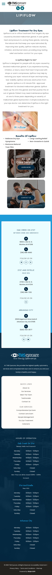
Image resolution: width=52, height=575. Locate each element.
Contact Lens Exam (26, 414)
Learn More (26, 167)
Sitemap (39, 568)
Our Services (26, 391)
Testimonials (26, 398)
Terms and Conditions (27, 568)
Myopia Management (26, 417)
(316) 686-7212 (26, 292)
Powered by (27, 571)
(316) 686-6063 (26, 252)
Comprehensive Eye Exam (26, 410)
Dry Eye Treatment (26, 420)
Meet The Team (26, 395)
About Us (26, 388)
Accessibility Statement (39, 565)
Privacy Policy (14, 568)
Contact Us (26, 198)
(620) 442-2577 (26, 330)
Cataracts (26, 424)
